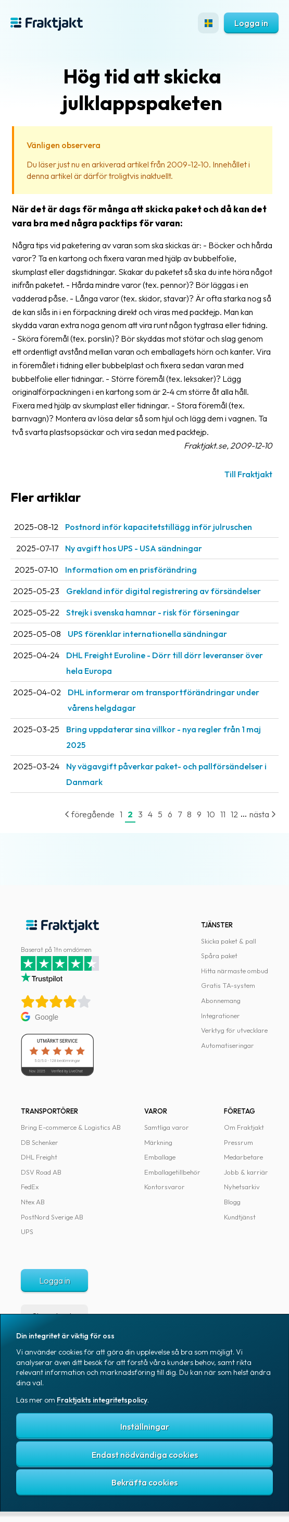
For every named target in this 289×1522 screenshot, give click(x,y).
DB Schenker (39, 1142)
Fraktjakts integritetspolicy (102, 1400)
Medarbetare (243, 1157)
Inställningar (144, 1426)
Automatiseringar (227, 1045)
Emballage (159, 1157)
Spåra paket (219, 955)
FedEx (30, 1186)
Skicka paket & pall (228, 941)
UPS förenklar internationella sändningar (147, 634)
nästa (262, 814)
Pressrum (238, 1142)
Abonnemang (221, 1000)
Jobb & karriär (246, 1172)
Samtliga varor (166, 1127)
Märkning (158, 1142)
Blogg (232, 1202)
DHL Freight (39, 1157)
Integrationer (220, 1015)
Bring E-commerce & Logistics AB (71, 1127)
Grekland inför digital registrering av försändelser (163, 591)
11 (222, 814)
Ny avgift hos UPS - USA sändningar (133, 548)
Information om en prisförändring (131, 569)
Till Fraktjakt (248, 474)
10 (211, 814)
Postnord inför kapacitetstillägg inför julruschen (158, 527)
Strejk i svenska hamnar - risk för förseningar (153, 612)
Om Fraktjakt (244, 1127)
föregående (90, 814)
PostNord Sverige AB (52, 1217)
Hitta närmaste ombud (234, 971)
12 (234, 814)
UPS (27, 1231)
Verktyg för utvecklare (234, 1030)
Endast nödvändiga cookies (145, 1454)
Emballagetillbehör (172, 1172)
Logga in (251, 23)
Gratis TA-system (228, 985)
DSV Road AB (41, 1172)
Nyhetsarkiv (242, 1186)
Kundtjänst (240, 1217)
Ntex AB (33, 1202)
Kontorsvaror (164, 1186)
